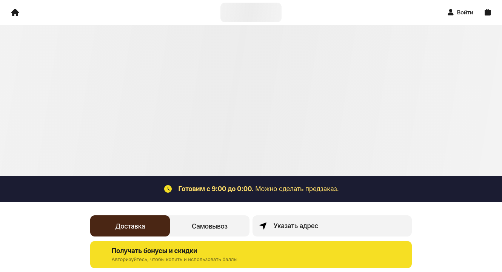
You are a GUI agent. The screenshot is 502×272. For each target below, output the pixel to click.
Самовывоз (210, 226)
